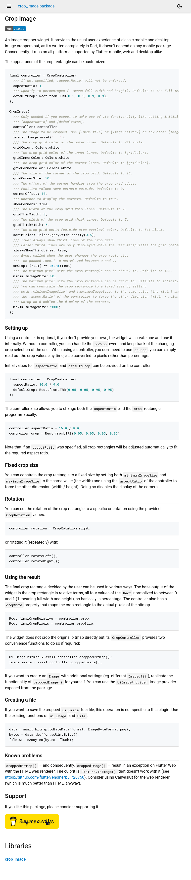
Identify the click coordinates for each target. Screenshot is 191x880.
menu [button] (9, 6)
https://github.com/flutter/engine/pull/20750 (44, 777)
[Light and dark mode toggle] (180, 6)
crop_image (15, 859)
